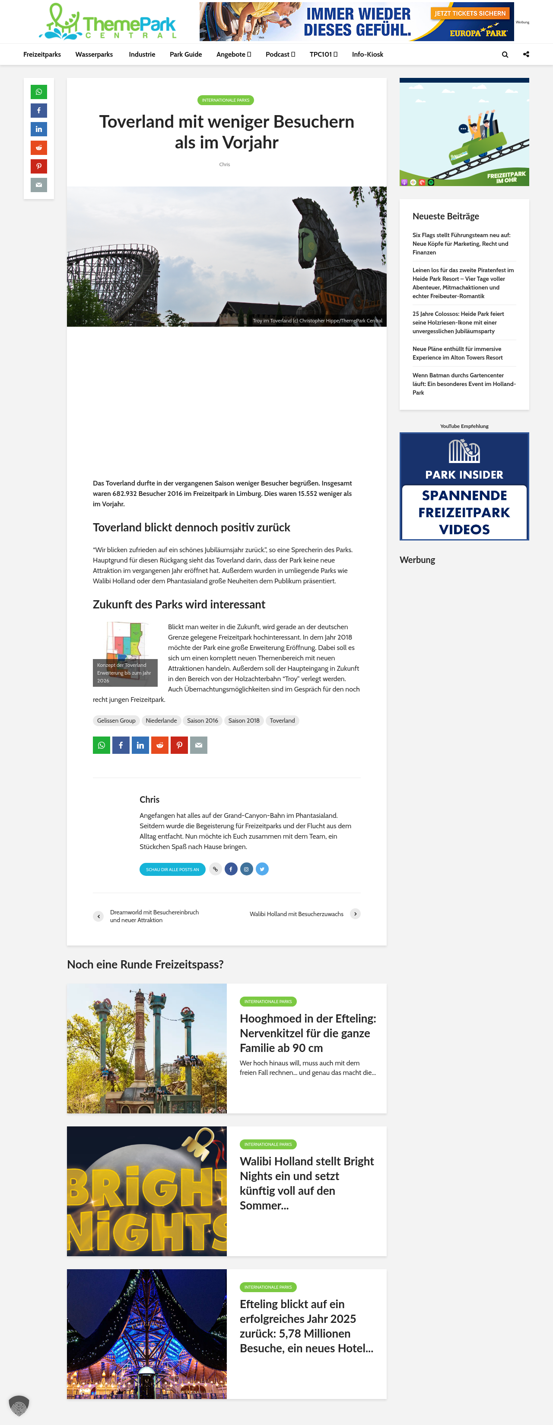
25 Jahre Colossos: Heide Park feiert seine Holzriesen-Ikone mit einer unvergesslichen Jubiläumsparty (458, 322)
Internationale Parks (226, 100)
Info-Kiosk (367, 54)
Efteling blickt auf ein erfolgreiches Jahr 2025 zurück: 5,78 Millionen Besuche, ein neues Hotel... (306, 1326)
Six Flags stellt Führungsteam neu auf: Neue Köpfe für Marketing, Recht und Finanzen (462, 243)
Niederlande (161, 720)
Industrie (142, 54)
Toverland (282, 720)
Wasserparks (95, 54)
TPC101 (324, 54)
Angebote (233, 54)
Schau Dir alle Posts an (172, 869)
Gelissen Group (116, 720)
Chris (224, 164)
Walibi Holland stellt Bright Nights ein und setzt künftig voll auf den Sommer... (307, 1183)
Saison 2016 (202, 720)
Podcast (280, 54)
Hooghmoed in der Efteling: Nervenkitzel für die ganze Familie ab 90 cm (308, 1033)
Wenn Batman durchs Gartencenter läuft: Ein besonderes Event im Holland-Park (464, 383)
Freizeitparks (42, 54)
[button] (19, 1406)
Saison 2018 (244, 720)
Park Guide (186, 54)
